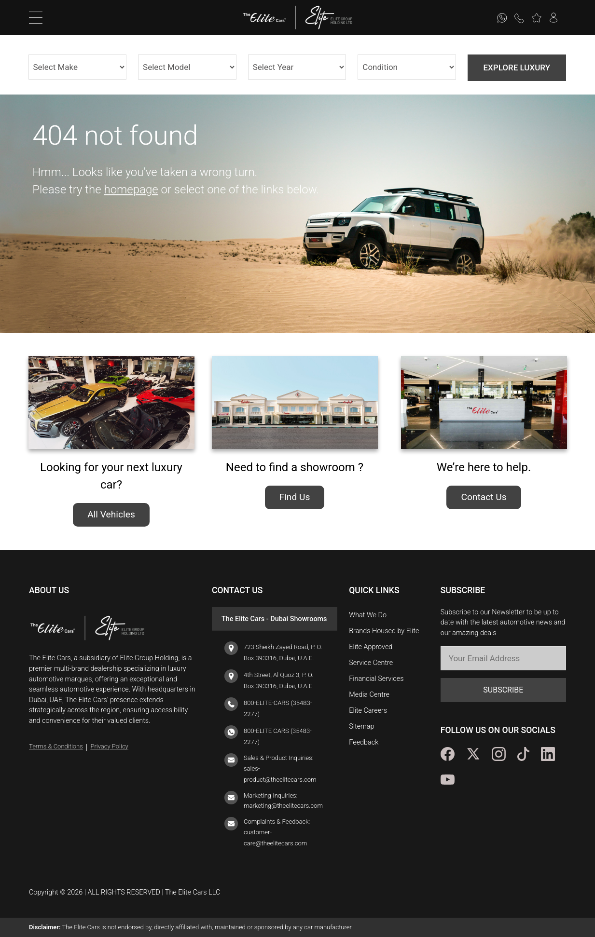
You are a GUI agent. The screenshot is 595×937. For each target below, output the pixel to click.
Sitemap (361, 726)
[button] (536, 18)
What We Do (368, 615)
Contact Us (483, 496)
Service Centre (371, 663)
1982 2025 (297, 67)
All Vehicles (111, 514)
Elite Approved (370, 647)
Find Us (294, 496)
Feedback (363, 742)
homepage (131, 189)
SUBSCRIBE (503, 689)
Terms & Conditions (56, 746)
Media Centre (369, 695)
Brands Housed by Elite (384, 631)
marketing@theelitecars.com (283, 805)
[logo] (269, 17)
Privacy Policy (109, 746)
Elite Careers (368, 710)
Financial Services (376, 679)
